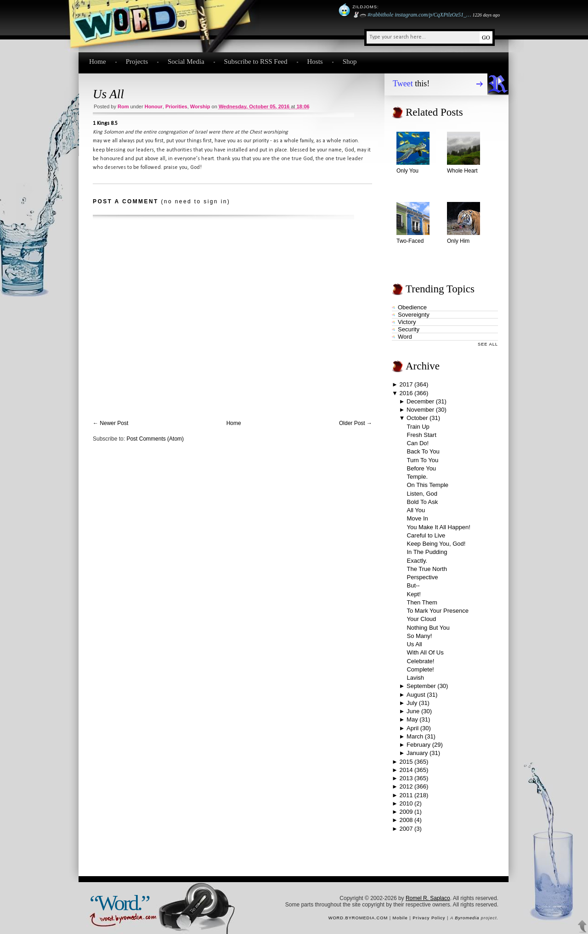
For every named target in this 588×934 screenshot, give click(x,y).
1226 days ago (486, 14)
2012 (406, 786)
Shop (350, 61)
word (405, 336)
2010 (406, 803)
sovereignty (414, 314)
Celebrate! (420, 661)
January (417, 752)
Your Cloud (421, 618)
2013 (406, 778)
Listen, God (422, 493)
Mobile (400, 918)
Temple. (417, 476)
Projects (137, 61)
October (417, 417)
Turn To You (422, 460)
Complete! (420, 669)
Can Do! (418, 443)
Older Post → (355, 423)
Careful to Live (426, 535)
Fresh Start (421, 434)
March (415, 736)
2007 (406, 828)
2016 (406, 393)
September (421, 685)
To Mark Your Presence (437, 610)
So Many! (419, 635)
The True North (427, 568)
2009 (406, 811)
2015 (406, 761)
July (412, 702)
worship (200, 106)
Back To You (423, 451)
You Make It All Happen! (438, 527)
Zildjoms (364, 7)
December (420, 401)
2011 (406, 795)
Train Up (418, 426)
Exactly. (417, 560)
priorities (176, 106)
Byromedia (467, 918)
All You (416, 510)
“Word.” (119, 903)
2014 (406, 769)
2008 (406, 820)
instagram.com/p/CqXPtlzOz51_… (433, 14)
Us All (108, 94)
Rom (123, 106)
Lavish (415, 677)
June (413, 711)
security (408, 329)
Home (97, 61)
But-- (413, 585)
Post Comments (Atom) (155, 439)
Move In (417, 518)
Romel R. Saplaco (428, 898)
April (412, 728)
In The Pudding (427, 551)
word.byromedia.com (358, 918)
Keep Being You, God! (436, 543)
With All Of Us (425, 652)
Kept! (413, 594)
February (418, 744)
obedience (412, 307)
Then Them (422, 602)
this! (411, 83)
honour (154, 106)
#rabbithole (380, 14)
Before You (421, 468)
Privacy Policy (429, 918)
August (416, 694)
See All (488, 344)
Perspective (422, 577)
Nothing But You (428, 627)
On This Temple (427, 484)
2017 (406, 384)
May (412, 719)
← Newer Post (110, 423)
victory (407, 322)
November (420, 409)
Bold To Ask (422, 501)
